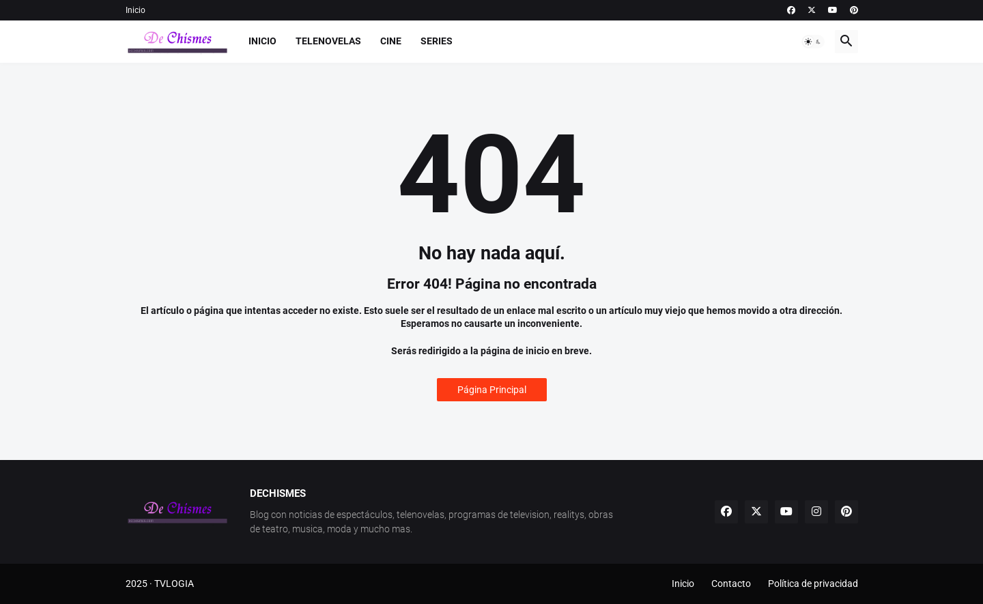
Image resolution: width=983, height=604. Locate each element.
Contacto (731, 583)
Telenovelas (328, 40)
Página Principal (491, 389)
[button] (813, 41)
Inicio (135, 10)
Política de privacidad (813, 583)
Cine (390, 40)
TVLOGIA (174, 583)
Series (437, 40)
